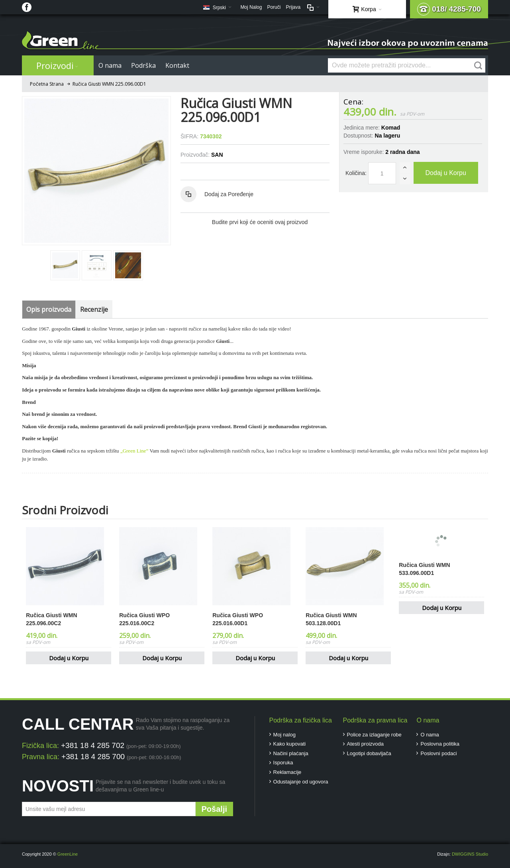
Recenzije (94, 309)
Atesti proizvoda (365, 744)
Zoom (96, 170)
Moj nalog (284, 735)
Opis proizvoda (48, 309)
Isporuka (283, 763)
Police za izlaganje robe (374, 735)
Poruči (273, 7)
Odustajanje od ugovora (300, 782)
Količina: (356, 173)
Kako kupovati (289, 744)
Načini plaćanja (290, 753)
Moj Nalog (251, 7)
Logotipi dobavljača (369, 753)
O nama (429, 735)
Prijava (293, 7)
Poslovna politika (439, 744)
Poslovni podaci (438, 753)
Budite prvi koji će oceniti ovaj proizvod (260, 222)
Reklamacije (287, 772)
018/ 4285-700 (449, 9)
